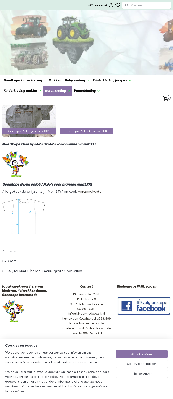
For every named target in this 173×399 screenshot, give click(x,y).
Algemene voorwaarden (19, 320)
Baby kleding (77, 47)
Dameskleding (87, 57)
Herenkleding (57, 57)
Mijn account (100, 5)
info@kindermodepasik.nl (86, 280)
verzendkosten (90, 157)
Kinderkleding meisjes (23, 57)
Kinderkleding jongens (112, 47)
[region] (58, 374)
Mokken (55, 47)
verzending (10, 330)
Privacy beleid (13, 325)
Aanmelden (71, 325)
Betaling (8, 335)
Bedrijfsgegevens (15, 315)
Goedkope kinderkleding (23, 47)
